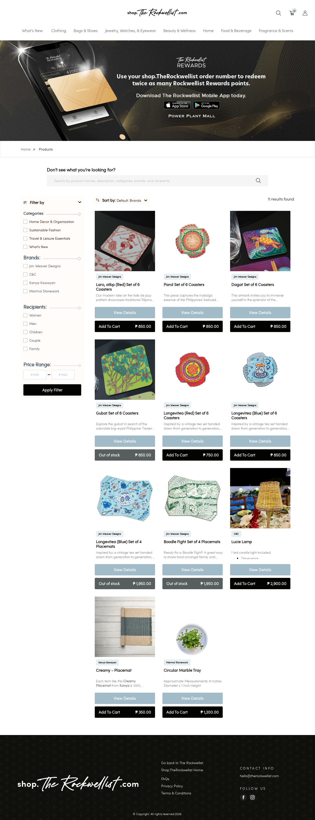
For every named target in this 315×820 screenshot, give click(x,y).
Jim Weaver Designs (45, 266)
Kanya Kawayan (42, 282)
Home (208, 30)
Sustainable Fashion (45, 230)
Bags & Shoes (86, 30)
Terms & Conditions (176, 793)
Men (32, 323)
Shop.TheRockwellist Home (182, 770)
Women (35, 315)
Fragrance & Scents (276, 30)
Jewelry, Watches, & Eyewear (130, 30)
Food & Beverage (236, 30)
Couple (34, 340)
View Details (125, 312)
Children (35, 332)
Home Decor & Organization (51, 221)
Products (46, 149)
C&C (32, 274)
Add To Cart (125, 326)
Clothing (58, 30)
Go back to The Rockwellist (182, 762)
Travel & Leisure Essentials (49, 238)
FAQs (165, 778)
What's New (32, 30)
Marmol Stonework (44, 291)
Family (34, 348)
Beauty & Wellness (179, 30)
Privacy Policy (172, 786)
